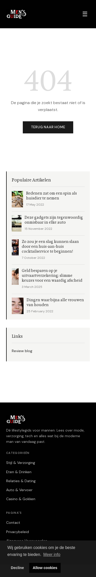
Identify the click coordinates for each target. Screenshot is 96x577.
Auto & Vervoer (19, 490)
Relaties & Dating (21, 481)
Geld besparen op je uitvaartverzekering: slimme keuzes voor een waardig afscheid (52, 275)
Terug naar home (48, 127)
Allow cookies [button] (45, 568)
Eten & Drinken (18, 472)
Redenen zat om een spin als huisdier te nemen (51, 196)
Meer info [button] (51, 554)
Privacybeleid (17, 531)
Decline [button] (17, 568)
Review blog (22, 351)
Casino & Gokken (20, 499)
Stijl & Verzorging (20, 462)
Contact (13, 522)
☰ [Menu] (85, 14)
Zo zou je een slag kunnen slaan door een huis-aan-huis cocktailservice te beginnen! (50, 246)
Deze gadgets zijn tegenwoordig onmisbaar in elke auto (54, 220)
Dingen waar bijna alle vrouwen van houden (55, 302)
